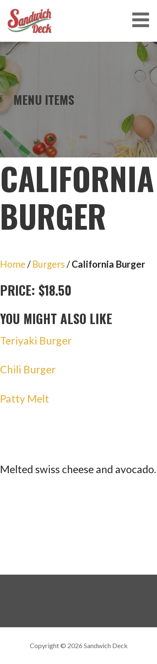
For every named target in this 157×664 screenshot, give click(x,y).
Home (13, 264)
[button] (143, 20)
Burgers (48, 264)
